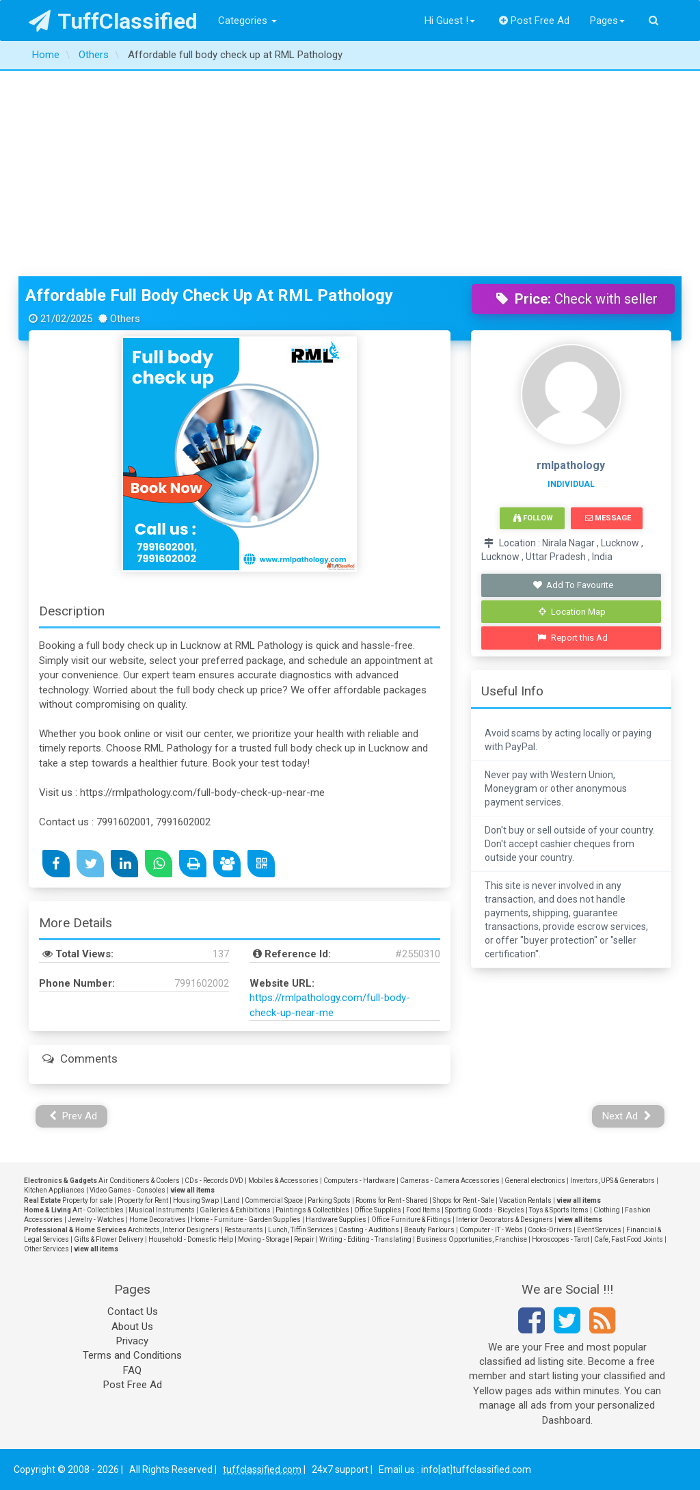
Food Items (423, 1210)
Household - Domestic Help (190, 1239)
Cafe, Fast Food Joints (628, 1239)
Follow (533, 518)
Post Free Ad (534, 20)
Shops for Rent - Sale (463, 1200)
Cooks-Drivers (550, 1230)
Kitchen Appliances (54, 1190)
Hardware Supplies (336, 1219)
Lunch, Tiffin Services (301, 1230)
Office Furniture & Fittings (411, 1219)
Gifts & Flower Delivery (109, 1239)
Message (608, 518)
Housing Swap (196, 1200)
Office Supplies (377, 1210)
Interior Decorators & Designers (504, 1219)
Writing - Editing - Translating (365, 1239)
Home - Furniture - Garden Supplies (246, 1219)
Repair (304, 1239)
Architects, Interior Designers (173, 1230)
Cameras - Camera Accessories (450, 1180)
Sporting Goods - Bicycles (484, 1210)
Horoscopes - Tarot (560, 1239)
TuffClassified (113, 21)
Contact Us (132, 1311)
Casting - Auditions (368, 1230)
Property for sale (87, 1200)
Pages (607, 20)
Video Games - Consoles (127, 1190)
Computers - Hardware (359, 1180)
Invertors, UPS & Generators (612, 1180)
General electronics (534, 1180)
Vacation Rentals (525, 1200)
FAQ (132, 1370)
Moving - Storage (263, 1239)
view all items (192, 1190)
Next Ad (626, 1116)
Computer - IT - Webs (491, 1230)
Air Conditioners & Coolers (139, 1180)
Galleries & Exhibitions (235, 1210)
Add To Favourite (572, 585)
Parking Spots (329, 1200)
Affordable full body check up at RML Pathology (209, 295)
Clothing (606, 1210)
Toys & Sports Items (559, 1210)
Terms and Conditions (132, 1355)
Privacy (132, 1341)
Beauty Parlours (429, 1230)
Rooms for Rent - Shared (391, 1200)
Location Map (572, 612)
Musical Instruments (162, 1210)
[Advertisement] (350, 173)
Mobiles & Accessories (283, 1180)
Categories (247, 20)
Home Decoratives (157, 1219)
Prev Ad (73, 1116)
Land (232, 1200)
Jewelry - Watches (96, 1219)
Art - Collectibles (98, 1210)
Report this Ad (572, 638)
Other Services (46, 1249)
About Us (132, 1326)
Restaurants (243, 1230)
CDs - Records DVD (214, 1180)
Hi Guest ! (450, 20)
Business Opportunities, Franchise (471, 1239)
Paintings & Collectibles (312, 1210)
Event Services (599, 1230)
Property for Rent (143, 1200)
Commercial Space (274, 1200)
